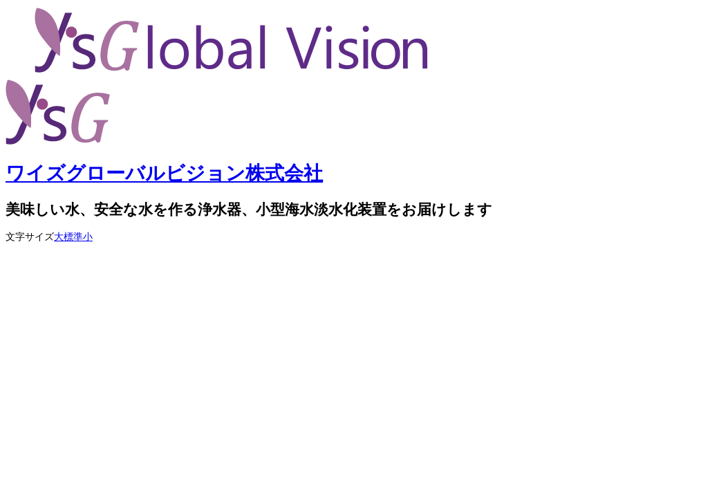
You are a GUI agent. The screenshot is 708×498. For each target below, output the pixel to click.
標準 (73, 237)
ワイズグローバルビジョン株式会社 (164, 173)
